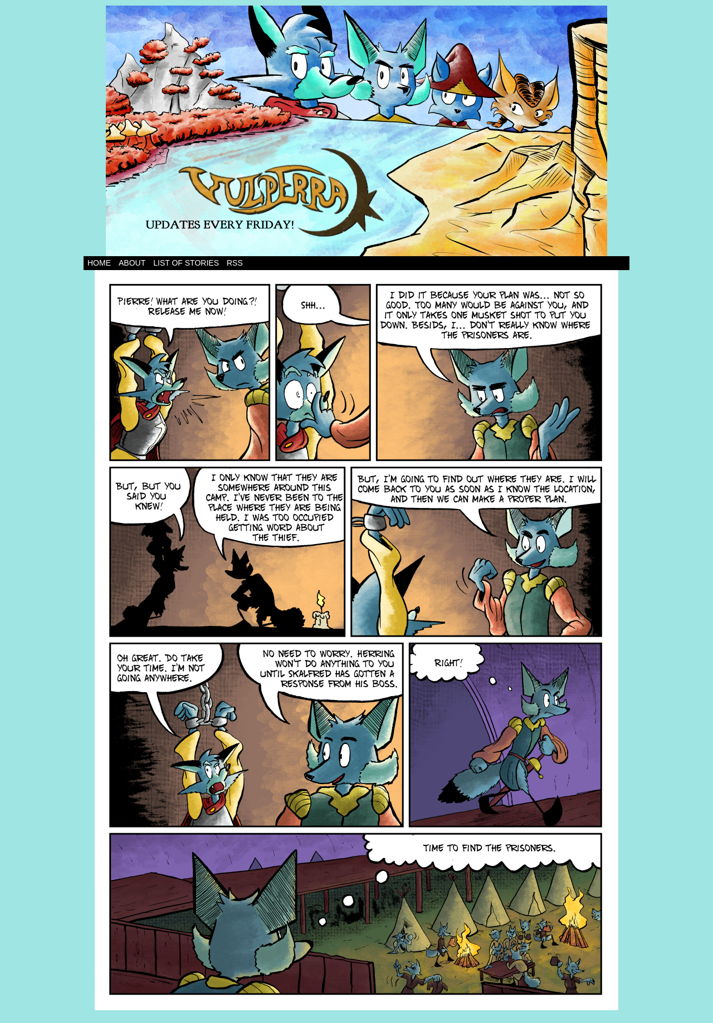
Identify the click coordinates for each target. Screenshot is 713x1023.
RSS (235, 262)
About (132, 262)
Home (99, 262)
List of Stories (186, 262)
